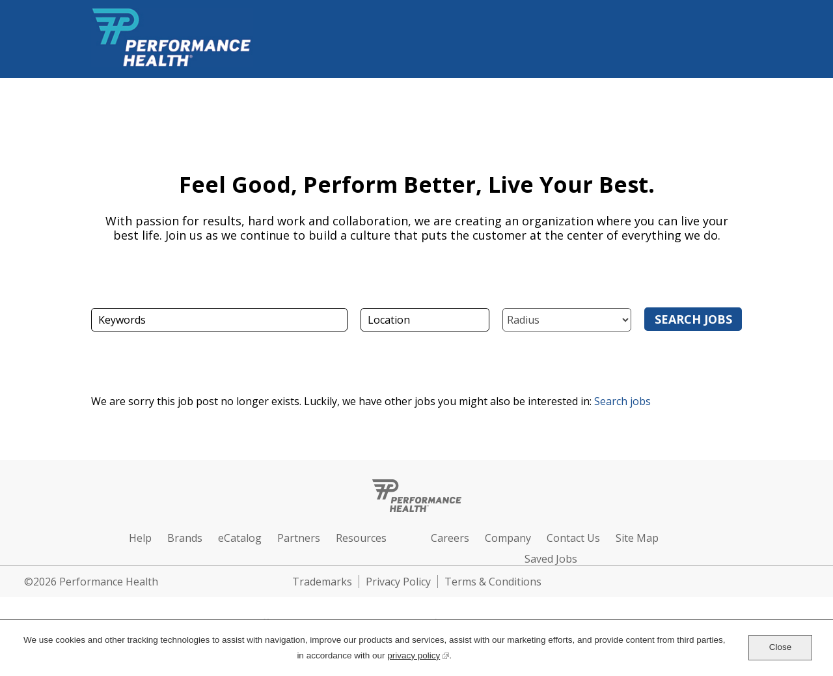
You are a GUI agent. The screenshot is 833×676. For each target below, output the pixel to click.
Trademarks (322, 581)
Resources (361, 538)
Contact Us (573, 538)
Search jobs (622, 401)
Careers (450, 538)
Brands (184, 538)
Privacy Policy (398, 581)
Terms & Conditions (492, 581)
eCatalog (240, 538)
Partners (298, 538)
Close (780, 647)
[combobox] (425, 319)
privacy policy (418, 654)
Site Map (637, 538)
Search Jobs (693, 319)
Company (508, 538)
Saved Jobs (551, 559)
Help (140, 538)
